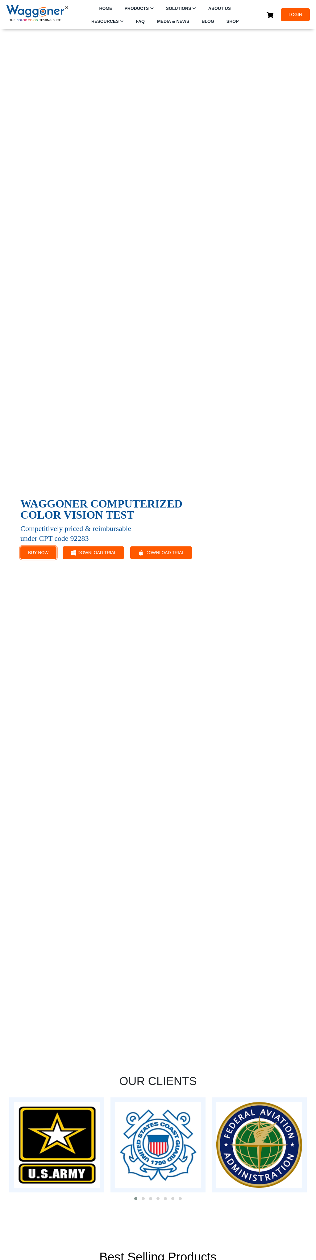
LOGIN (295, 14)
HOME (105, 8)
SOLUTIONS (178, 8)
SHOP (233, 21)
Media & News (173, 21)
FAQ (140, 21)
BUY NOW (38, 552)
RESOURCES (105, 21)
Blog (208, 21)
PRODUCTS (136, 8)
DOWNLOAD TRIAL (93, 553)
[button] (135, 1199)
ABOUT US (219, 8)
